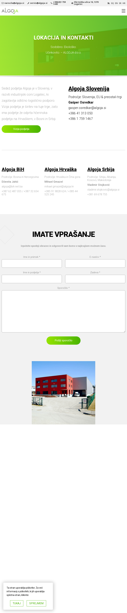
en (116, 3)
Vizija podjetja (21, 129)
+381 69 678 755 (97, 194)
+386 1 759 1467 (80, 119)
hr (124, 3)
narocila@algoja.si (14, 3)
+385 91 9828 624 (55, 191)
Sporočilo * (63, 311)
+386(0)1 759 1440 (59, 3)
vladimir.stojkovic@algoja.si (103, 189)
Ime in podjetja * (32, 276)
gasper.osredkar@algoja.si (87, 108)
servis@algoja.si (38, 3)
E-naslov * (95, 260)
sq (112, 3)
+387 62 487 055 (11, 191)
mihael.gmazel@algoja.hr (59, 186)
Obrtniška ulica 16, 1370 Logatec (86, 3)
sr (120, 3)
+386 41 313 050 (80, 113)
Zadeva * (95, 276)
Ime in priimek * (32, 260)
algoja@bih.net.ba (12, 186)
